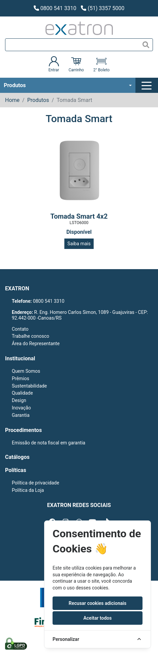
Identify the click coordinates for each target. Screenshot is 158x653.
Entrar (54, 64)
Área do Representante (36, 343)
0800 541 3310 (55, 8)
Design (19, 400)
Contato (20, 329)
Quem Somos (26, 371)
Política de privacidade (35, 482)
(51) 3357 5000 (102, 8)
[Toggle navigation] (147, 85)
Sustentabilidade (29, 386)
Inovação (21, 407)
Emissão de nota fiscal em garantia (48, 442)
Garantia (21, 415)
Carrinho (76, 64)
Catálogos (17, 457)
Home (12, 100)
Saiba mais (79, 243)
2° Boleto (101, 64)
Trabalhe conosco (30, 336)
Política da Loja (28, 490)
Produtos (15, 85)
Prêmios (20, 378)
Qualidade (22, 393)
